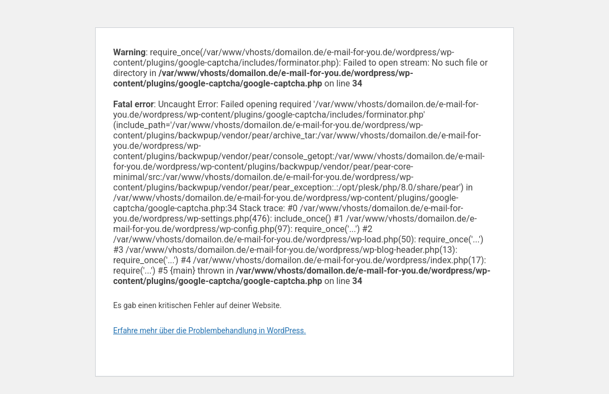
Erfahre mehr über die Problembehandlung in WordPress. (209, 330)
